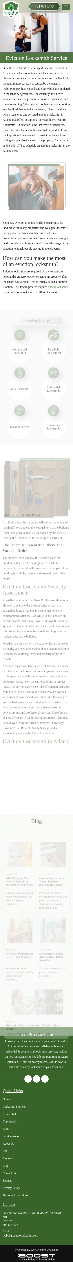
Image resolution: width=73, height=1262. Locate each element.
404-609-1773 (44, 6)
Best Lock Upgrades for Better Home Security (19, 969)
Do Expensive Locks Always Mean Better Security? (51, 971)
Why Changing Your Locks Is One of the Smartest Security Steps (19, 895)
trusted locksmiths (43, 709)
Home (6, 1099)
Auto (6, 1128)
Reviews (8, 1158)
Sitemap (7, 1180)
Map (5, 1216)
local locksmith (59, 287)
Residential (9, 1114)
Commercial (10, 1121)
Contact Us (9, 1173)
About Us (8, 1143)
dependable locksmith (15, 575)
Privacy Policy (11, 1187)
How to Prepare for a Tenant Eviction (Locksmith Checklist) (52, 895)
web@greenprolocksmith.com (20, 1235)
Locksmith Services (14, 1106)
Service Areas (11, 1136)
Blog (5, 1165)
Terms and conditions (15, 1195)
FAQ (5, 1151)
